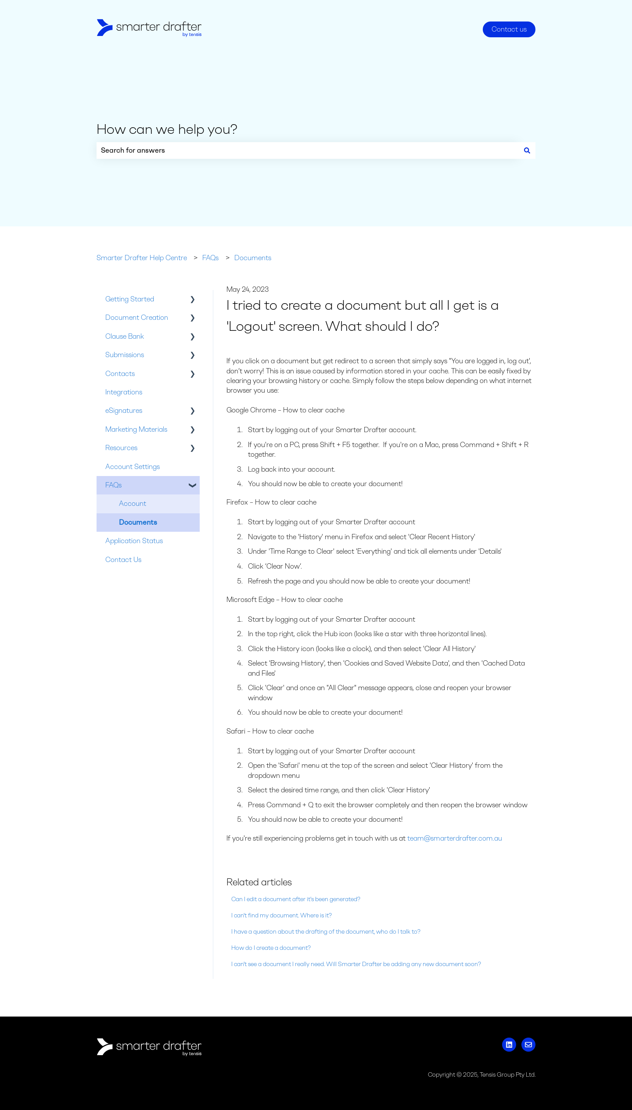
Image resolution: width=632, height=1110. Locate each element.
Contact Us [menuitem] (123, 559)
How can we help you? (167, 129)
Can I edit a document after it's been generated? (295, 899)
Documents (252, 258)
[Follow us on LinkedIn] (509, 1045)
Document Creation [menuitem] (136, 317)
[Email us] (528, 1045)
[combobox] (308, 150)
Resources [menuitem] (121, 448)
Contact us (509, 29)
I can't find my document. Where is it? (281, 915)
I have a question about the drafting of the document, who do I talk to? (325, 931)
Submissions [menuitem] (124, 355)
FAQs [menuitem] (113, 485)
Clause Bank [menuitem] (124, 336)
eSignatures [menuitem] (123, 410)
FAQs (210, 258)
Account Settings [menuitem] (132, 466)
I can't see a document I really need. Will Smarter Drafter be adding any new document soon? (356, 964)
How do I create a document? (271, 948)
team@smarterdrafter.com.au (454, 838)
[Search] (527, 150)
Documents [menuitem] (138, 522)
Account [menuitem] (132, 503)
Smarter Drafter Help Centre (142, 258)
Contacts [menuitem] (120, 373)
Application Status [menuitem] (134, 541)
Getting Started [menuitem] (129, 299)
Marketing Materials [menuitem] (136, 429)
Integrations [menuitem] (123, 392)
